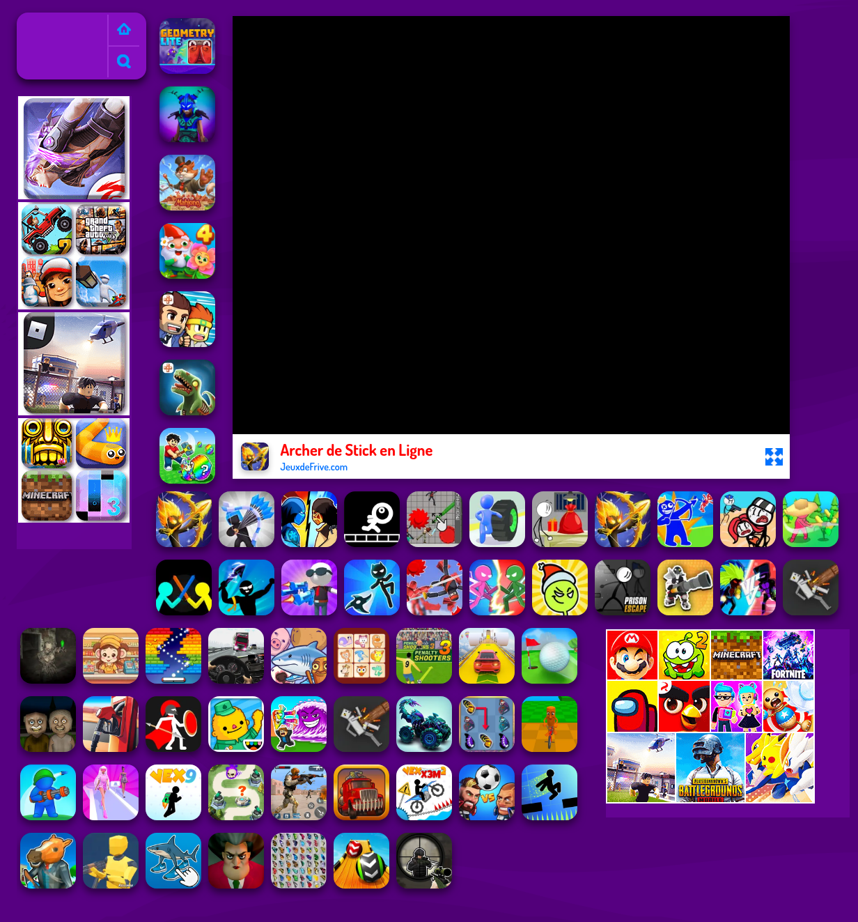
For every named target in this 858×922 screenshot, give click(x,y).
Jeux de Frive (51, 22)
